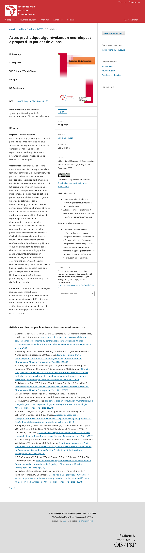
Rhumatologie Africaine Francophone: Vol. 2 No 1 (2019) (66, 436)
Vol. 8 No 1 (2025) (36, 29)
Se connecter (134, 2)
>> (15, 488)
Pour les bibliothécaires (111, 75)
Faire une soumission (113, 33)
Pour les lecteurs (109, 66)
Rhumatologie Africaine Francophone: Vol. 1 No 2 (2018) (41, 390)
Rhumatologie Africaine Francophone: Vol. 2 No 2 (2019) (48, 422)
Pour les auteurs (108, 70)
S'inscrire (122, 2)
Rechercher (131, 19)
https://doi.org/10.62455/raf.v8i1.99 (31, 101)
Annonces (58, 19)
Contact (70, 19)
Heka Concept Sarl (85, 521)
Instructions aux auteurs (113, 49)
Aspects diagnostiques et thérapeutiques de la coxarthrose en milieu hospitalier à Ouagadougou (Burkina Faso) (53, 418)
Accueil (12, 29)
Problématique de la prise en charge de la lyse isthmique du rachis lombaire (52, 386)
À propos (9, 19)
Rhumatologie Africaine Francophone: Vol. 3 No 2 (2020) (41, 362)
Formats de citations (68, 293)
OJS (64, 521)
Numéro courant (28, 19)
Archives (45, 19)
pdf (63, 111)
